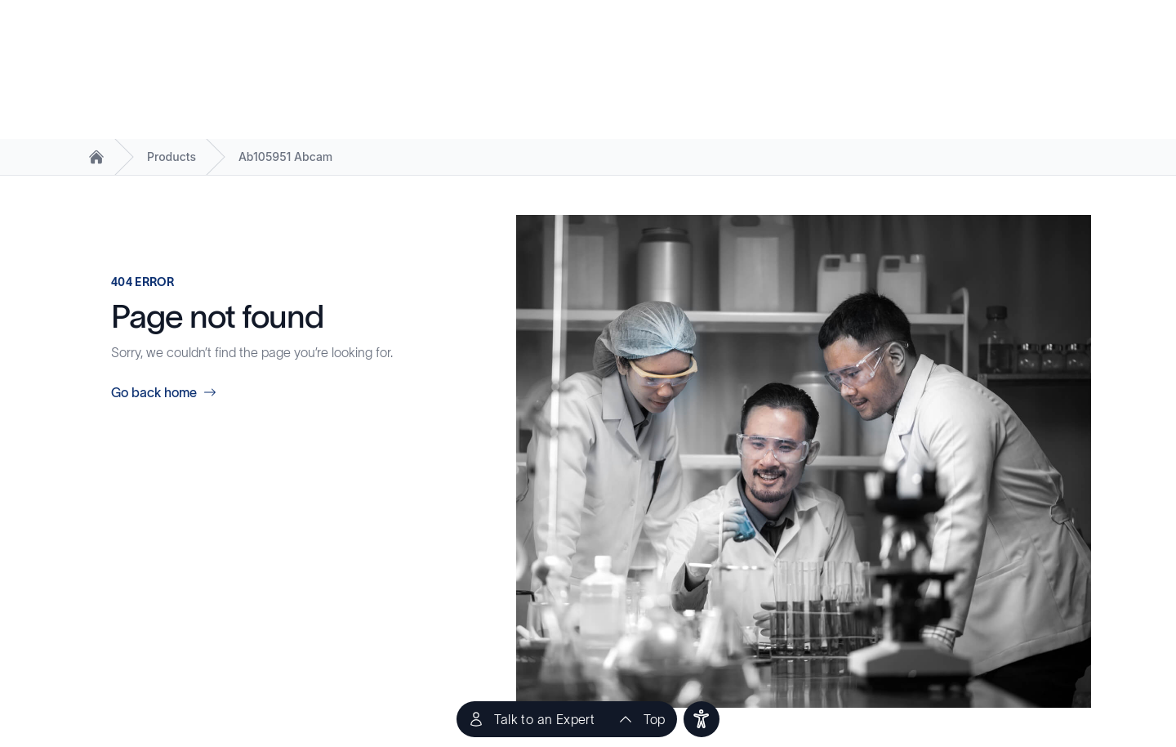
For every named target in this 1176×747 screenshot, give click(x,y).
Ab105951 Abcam (285, 156)
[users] (701, 719)
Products (171, 156)
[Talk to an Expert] (531, 719)
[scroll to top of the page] (641, 719)
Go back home (163, 392)
